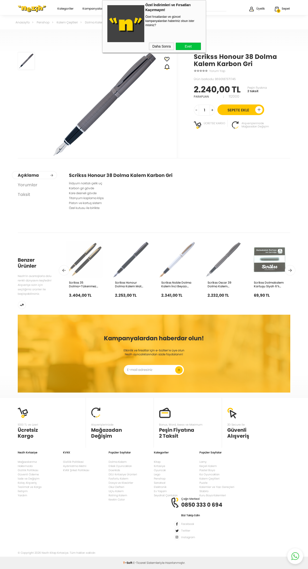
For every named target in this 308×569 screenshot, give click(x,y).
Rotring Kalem (118, 495)
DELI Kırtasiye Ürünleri (123, 474)
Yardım (22, 495)
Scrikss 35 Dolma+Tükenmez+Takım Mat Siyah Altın (87, 284)
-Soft (128, 563)
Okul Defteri (116, 487)
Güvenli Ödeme (28, 474)
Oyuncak (160, 470)
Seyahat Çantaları (166, 495)
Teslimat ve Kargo (30, 487)
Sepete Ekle (245, 110)
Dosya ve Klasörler (121, 483)
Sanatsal (159, 483)
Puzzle (203, 483)
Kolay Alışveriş (27, 483)
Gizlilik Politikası (28, 470)
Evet (188, 46)
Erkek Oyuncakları (120, 466)
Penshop (159, 479)
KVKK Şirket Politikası (76, 470)
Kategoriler (65, 9)
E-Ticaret (139, 563)
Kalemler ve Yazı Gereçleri (216, 487)
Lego (157, 474)
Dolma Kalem (118, 462)
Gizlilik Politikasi (73, 462)
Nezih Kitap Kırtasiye (32, 8)
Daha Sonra (161, 46)
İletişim (23, 491)
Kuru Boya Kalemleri (212, 495)
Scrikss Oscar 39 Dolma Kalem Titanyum (219, 284)
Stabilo (204, 491)
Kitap (157, 462)
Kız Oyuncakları (209, 474)
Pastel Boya (207, 470)
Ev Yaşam (160, 491)
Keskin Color (117, 499)
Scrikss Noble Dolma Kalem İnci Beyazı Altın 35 (176, 284)
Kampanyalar (92, 9)
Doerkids (114, 470)
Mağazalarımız (27, 462)
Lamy (203, 462)
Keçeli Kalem (208, 466)
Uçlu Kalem (116, 491)
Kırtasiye (159, 466)
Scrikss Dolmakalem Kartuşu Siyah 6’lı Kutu (269, 284)
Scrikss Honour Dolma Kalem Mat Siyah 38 (128, 284)
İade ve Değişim (28, 479)
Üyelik (256, 9)
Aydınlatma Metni (74, 466)
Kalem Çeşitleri (209, 479)
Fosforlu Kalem (118, 479)
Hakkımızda (25, 466)
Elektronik (160, 487)
